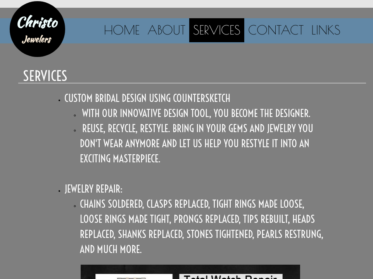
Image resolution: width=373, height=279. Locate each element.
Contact (276, 29)
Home (122, 29)
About (166, 29)
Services (216, 29)
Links (325, 29)
